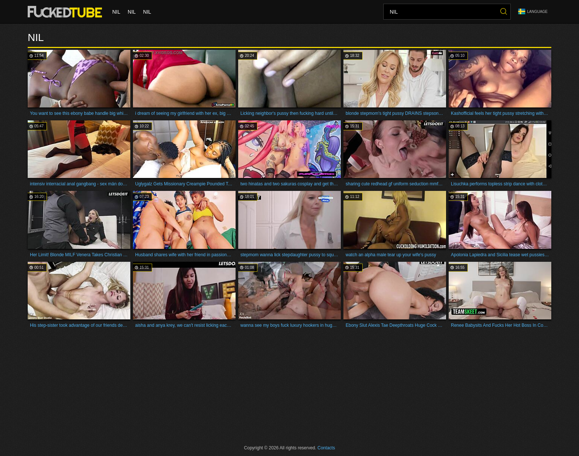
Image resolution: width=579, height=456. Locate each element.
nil (116, 11)
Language (533, 11)
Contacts (326, 447)
